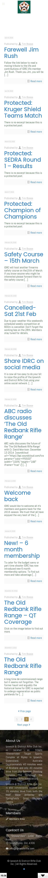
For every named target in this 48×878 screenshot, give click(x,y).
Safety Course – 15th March (23, 257)
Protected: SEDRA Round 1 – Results (22, 159)
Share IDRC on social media (24, 364)
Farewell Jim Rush (21, 53)
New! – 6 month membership (22, 549)
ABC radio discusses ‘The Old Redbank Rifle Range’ (22, 424)
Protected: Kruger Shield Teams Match (23, 109)
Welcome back (17, 496)
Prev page (24, 711)
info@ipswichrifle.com (21, 848)
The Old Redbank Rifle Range (22, 666)
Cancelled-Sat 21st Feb (20, 311)
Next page (24, 724)
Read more (36, 81)
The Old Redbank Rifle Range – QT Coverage (22, 612)
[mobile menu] (3, 4)
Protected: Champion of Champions (22, 210)
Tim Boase (27, 44)
